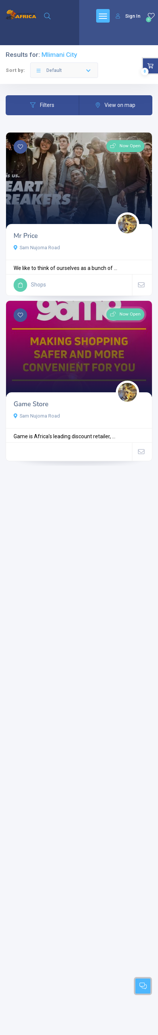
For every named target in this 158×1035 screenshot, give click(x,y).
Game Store (31, 404)
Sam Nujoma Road (37, 247)
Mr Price (26, 236)
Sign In (128, 16)
